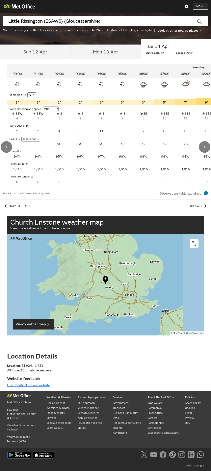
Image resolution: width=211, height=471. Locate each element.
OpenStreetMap (194, 333)
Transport (119, 408)
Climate (51, 418)
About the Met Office (160, 397)
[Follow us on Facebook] (164, 455)
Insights (118, 427)
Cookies (190, 408)
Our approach (86, 403)
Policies (190, 397)
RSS (187, 422)
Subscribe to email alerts (163, 432)
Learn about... (55, 427)
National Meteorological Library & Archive (21, 414)
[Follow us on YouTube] (154, 455)
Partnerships (155, 422)
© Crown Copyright (193, 465)
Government (121, 403)
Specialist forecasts (58, 422)
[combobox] (97, 21)
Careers (152, 418)
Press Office (155, 413)
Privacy (189, 418)
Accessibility (193, 403)
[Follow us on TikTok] (173, 455)
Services (118, 397)
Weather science (88, 408)
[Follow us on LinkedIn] (192, 455)
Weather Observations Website (21, 427)
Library (82, 427)
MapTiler (177, 333)
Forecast (198, 206)
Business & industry (125, 413)
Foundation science (90, 422)
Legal (188, 413)
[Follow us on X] (145, 455)
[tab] (35, 52)
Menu (200, 6)
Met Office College (19, 402)
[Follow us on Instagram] (182, 455)
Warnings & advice (58, 408)
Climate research (88, 413)
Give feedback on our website (28, 385)
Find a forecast (55, 403)
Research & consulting (127, 422)
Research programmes (92, 397)
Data (116, 418)
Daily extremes (17, 206)
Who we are (155, 403)
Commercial (155, 408)
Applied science (87, 418)
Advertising (120, 432)
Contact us (154, 427)
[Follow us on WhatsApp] (200, 455)
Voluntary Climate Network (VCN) (18, 439)
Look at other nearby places (180, 30)
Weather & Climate (58, 397)
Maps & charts (55, 413)
